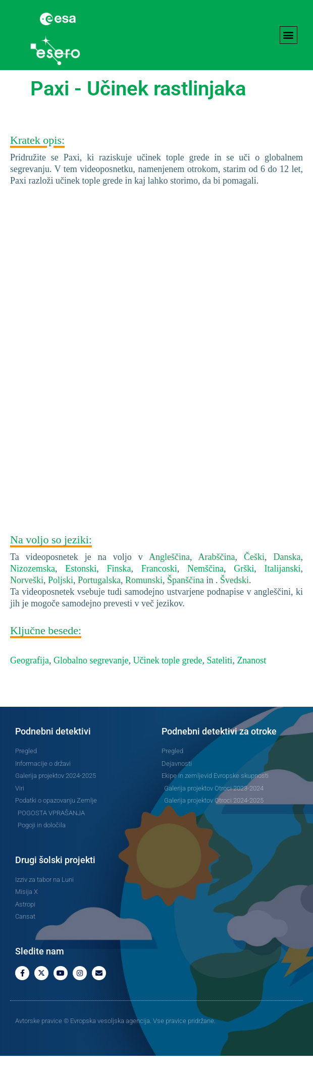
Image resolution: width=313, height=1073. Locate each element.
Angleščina (169, 574)
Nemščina (205, 586)
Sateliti (219, 677)
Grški (244, 586)
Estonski (80, 586)
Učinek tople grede (167, 677)
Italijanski (283, 586)
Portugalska (99, 597)
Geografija (29, 677)
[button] (288, 35)
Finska (119, 586)
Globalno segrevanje (91, 677)
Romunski (144, 597)
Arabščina (216, 574)
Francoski (159, 586)
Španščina (185, 597)
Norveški (26, 597)
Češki (254, 574)
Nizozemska (32, 586)
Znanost (251, 677)
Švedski (234, 597)
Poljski (60, 597)
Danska (287, 574)
